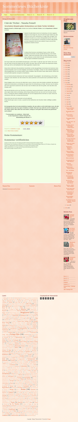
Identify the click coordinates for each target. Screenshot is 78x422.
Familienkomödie (33, 328)
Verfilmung (4, 408)
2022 (66, 69)
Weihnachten (12, 409)
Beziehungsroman (5, 309)
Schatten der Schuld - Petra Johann (70, 144)
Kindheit (19, 354)
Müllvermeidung (34, 374)
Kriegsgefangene (28, 357)
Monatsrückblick (33, 372)
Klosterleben (16, 356)
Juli (67, 95)
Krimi (3, 359)
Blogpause (36, 312)
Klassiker (30, 354)
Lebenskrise (16, 363)
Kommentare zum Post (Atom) (14, 189)
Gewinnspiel (15, 340)
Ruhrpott (17, 391)
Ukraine (24, 405)
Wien (37, 409)
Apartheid (8, 303)
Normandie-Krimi (5, 380)
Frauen (16, 332)
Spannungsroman (32, 396)
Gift (30, 340)
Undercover (35, 405)
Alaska (22, 299)
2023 (66, 67)
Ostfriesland (34, 382)
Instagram (66, 282)
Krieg (23, 357)
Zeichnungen (18, 412)
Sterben (18, 398)
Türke (20, 405)
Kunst (29, 360)
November (68, 86)
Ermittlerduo (29, 325)
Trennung (12, 405)
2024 (66, 65)
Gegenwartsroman (19, 337)
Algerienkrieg (27, 299)
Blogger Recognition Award (14, 312)
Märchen (20, 374)
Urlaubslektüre (20, 406)
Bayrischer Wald (34, 306)
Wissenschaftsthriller (28, 411)
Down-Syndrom (8, 321)
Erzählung (18, 327)
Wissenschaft (21, 411)
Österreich (22, 415)
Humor (16, 347)
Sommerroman (20, 396)
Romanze (9, 391)
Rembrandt (36, 387)
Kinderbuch (5, 354)
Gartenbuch (9, 336)
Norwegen (12, 380)
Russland (22, 391)
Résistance (27, 391)
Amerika (10, 302)
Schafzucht (35, 392)
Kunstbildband (35, 360)
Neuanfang (19, 377)
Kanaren (21, 353)
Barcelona (9, 306)
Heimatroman (23, 344)
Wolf (3, 412)
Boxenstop (27, 314)
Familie (34, 327)
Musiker (17, 373)
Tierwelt (5, 404)
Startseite (32, 186)
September (68, 91)
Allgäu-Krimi (9, 300)
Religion (31, 387)
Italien (10, 350)
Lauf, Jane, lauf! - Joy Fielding (70, 122)
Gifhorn (27, 340)
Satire (30, 392)
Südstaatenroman (22, 399)
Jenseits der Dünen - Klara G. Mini (70, 109)
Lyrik (22, 369)
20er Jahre (10, 298)
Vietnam (23, 408)
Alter (30, 300)
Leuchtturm (30, 364)
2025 (66, 63)
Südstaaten (16, 399)
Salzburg (25, 392)
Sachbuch (16, 130)
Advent (5, 299)
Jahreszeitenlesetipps (6, 351)
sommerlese (67, 45)
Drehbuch (14, 321)
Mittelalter (16, 372)
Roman (23, 389)
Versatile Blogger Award (11, 408)
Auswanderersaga (17, 305)
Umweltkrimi (29, 405)
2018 (66, 78)
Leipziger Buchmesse (33, 363)
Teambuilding (4, 401)
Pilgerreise (11, 384)
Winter (14, 411)
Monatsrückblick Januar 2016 (69, 197)
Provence (12, 386)
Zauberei (7, 412)
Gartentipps (20, 336)
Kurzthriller (26, 361)
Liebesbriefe (11, 366)
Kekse (36, 353)
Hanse (3, 344)
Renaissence (6, 389)
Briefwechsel (9, 315)
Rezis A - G (30, 15)
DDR (24, 318)
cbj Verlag (7, 414)
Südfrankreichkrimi (10, 399)
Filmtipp (36, 329)
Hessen (28, 344)
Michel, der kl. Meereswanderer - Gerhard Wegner (70, 131)
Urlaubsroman (27, 406)
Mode (21, 372)
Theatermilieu (27, 401)
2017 (66, 80)
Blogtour (5, 314)
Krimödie (13, 360)
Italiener (15, 350)
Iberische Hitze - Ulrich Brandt (69, 115)
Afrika (17, 299)
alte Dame (30, 412)
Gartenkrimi (15, 336)
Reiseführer (20, 387)
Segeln (21, 395)
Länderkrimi (27, 369)
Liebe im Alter (4, 366)
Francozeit (5, 332)
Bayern (21, 306)
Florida (18, 331)
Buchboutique (15, 315)
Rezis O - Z (50, 15)
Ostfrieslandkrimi (5, 383)
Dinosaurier (26, 319)
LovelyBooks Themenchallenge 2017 (13, 369)
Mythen (9, 374)
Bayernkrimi (27, 306)
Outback (16, 383)
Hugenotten (11, 347)
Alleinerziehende (34, 299)
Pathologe (35, 383)
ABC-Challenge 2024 (68, 289)
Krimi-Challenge (12, 359)
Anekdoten (34, 302)
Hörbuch (34, 347)
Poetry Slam (20, 384)
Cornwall (14, 318)
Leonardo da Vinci (5, 364)
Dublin (24, 322)
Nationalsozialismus (20, 376)
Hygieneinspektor (28, 347)
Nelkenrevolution (13, 377)
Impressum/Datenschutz (17, 15)
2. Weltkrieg (4, 298)
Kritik (18, 360)
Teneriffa (21, 401)
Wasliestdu (5, 409)
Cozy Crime (20, 318)
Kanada (16, 353)
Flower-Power (23, 331)
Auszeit (22, 305)
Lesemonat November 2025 (72, 216)
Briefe (5, 315)
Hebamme (11, 344)
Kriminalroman (31, 359)
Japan (14, 351)
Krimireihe (5, 360)
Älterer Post (57, 186)
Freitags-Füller (15, 334)
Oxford (20, 383)
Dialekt (22, 319)
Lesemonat (12, 364)
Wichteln (33, 409)
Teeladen (10, 401)
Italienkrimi (21, 350)
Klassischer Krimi (9, 356)
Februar (68, 106)
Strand (22, 398)
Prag (36, 384)
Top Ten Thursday (14, 404)
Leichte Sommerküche (24, 363)
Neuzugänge (27, 377)
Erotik (3, 327)
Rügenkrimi (4, 392)
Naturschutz (34, 376)
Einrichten (14, 324)
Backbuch (34, 305)
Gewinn (3, 340)
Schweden (4, 395)
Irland (27, 348)
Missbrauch (9, 372)
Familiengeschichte (23, 328)
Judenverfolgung (20, 351)
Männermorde (14, 374)
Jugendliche (35, 351)
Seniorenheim (34, 395)
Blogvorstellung (11, 314)
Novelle (17, 380)
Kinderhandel (14, 354)
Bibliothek (12, 309)
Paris (24, 383)
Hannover (34, 343)
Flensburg (14, 331)
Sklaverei (10, 396)
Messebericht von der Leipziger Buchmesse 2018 (72, 245)
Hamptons (22, 343)
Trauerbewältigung (5, 405)
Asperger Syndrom (14, 303)
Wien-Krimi (6, 411)
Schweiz (17, 395)
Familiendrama (5, 328)
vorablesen (4, 415)
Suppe (25, 398)
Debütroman (6, 319)
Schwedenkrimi (11, 395)
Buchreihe (35, 315)
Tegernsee (16, 401)
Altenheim (25, 300)
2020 (66, 74)
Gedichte (30, 336)
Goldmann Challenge (22, 341)
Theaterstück (34, 401)
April (67, 101)
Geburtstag (25, 336)
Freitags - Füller (5, 334)
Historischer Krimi (9, 346)
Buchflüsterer (23, 315)
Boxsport (31, 314)
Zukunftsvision (24, 412)
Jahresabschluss (27, 350)
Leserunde (25, 364)
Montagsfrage (5, 373)
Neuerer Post (6, 186)
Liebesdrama (16, 366)
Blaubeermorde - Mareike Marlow (70, 167)
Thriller (13, 402)
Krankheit (13, 357)
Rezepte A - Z (66, 284)
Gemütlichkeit (14, 338)
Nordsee (22, 379)
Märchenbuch (27, 374)
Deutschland (16, 319)
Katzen (32, 353)
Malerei (25, 370)
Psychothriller (26, 386)
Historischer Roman (20, 346)
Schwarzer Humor (32, 394)
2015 (66, 207)
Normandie (35, 379)
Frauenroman (33, 332)
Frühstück (32, 334)
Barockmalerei (15, 306)
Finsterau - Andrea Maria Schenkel (70, 186)
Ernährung (35, 325)
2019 (66, 76)
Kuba (21, 360)
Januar (67, 205)
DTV (28, 318)
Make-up (16, 370)
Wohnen (35, 411)
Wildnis (10, 411)
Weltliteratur (23, 409)
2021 (66, 71)
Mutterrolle (28, 373)
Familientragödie (13, 329)
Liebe (35, 364)
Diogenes (32, 319)
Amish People (17, 302)
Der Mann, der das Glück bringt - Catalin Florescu (70, 126)
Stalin (10, 398)
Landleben (4, 363)
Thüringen (26, 402)
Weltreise (28, 409)
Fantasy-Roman (26, 329)
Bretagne (36, 314)
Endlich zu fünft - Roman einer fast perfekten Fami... (70, 135)
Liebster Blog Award (33, 366)
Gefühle (12, 337)
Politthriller (26, 384)
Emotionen (34, 324)
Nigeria (10, 379)
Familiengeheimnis (13, 328)
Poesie (16, 384)
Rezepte (12, 389)
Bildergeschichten (33, 309)
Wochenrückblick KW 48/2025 (72, 258)
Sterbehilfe (13, 398)
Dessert (11, 319)
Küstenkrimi (33, 361)
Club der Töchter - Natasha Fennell (70, 152)
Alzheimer (34, 300)
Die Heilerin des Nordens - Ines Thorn (72, 229)
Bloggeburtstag (30, 310)
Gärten (12, 343)
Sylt (35, 398)
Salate (21, 392)
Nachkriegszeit (11, 376)
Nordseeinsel (28, 379)
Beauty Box (4, 307)
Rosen (13, 391)
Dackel (33, 318)
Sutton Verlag (30, 398)
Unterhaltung (4, 406)
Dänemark (29, 322)
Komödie (35, 356)
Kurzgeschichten (14, 361)
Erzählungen (24, 327)
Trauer (35, 404)
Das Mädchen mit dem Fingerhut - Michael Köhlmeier (70, 201)
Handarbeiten (28, 343)
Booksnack (17, 314)
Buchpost (29, 315)
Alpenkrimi (19, 300)
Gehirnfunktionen (28, 337)
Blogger (35, 310)
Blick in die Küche (70, 158)
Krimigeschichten (21, 359)
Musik (13, 373)
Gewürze (22, 340)
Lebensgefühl (10, 363)
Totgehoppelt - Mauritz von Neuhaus (69, 148)
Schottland (18, 394)
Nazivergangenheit (5, 377)
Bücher (8, 317)
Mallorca (30, 370)
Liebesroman (24, 366)
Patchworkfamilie (29, 383)
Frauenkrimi (27, 332)
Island (34, 348)
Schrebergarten (24, 394)
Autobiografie (27, 305)
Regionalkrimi (5, 387)
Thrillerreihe (20, 402)
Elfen (24, 324)
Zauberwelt (12, 412)
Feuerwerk (32, 329)
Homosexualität (4, 347)
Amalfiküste (4, 302)
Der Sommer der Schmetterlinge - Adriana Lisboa (70, 177)
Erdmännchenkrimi (23, 325)
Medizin (34, 370)
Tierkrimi (36, 402)
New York (35, 377)
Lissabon (8, 367)
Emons (28, 324)
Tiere (31, 402)
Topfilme (24, 404)
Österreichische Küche (30, 415)
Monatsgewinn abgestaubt (69, 173)
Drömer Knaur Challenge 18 (16, 322)
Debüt (36, 318)
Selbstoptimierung (27, 395)
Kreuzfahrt (19, 357)
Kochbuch (22, 356)
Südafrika (3, 399)
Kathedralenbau (26, 353)
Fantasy (19, 329)
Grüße (8, 343)
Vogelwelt (29, 408)
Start (5, 15)
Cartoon (16, 317)
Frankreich (10, 332)
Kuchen (25, 360)
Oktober (68, 88)
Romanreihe (33, 389)
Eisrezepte (19, 324)
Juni (67, 97)
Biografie (4, 310)
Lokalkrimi (27, 367)
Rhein (18, 389)
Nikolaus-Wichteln (16, 379)
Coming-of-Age (8, 318)
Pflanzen (6, 384)
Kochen (29, 356)
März (67, 104)
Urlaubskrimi (15, 406)
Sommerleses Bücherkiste (25, 6)
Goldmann (14, 341)
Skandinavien (4, 396)
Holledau (30, 346)
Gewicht (35, 338)
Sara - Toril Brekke (70, 170)
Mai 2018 (11, 370)
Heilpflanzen (16, 344)
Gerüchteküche (20, 338)
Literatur (21, 367)
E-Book (34, 322)
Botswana (22, 314)
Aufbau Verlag (29, 303)
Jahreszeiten (34, 350)
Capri (12, 317)
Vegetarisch (33, 406)
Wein (19, 409)
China (31, 317)
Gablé (4, 336)
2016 (66, 82)
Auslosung (4, 305)
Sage (17, 392)
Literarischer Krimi (15, 367)
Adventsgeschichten (11, 299)
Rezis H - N (40, 15)
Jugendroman (11, 353)
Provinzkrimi (19, 386)
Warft (37, 408)
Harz (6, 344)
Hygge (23, 347)
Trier (17, 405)
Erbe (17, 325)
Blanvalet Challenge (21, 310)
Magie (7, 370)
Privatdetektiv (4, 386)
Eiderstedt (4, 324)
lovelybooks (22, 414)
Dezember (68, 84)
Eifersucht (9, 324)
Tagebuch (31, 399)
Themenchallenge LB (5, 402)
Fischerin (9, 331)
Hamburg (17, 343)
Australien (10, 305)
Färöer (37, 334)
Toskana (29, 404)
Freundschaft (26, 334)
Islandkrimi (4, 350)
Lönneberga (32, 369)
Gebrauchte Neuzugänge (69, 164)
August (68, 93)
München (4, 376)
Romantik (4, 391)
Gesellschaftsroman (28, 338)
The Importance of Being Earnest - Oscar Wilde (70, 193)
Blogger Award (5, 312)
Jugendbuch (27, 351)
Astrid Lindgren (21, 303)
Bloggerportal (25, 312)
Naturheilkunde (27, 376)
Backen (3, 306)
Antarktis (3, 303)
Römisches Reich (34, 391)
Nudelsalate (27, 380)
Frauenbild (21, 332)
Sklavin (15, 396)
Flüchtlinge (29, 331)
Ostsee (11, 383)
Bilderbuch (23, 309)
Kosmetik (4, 357)
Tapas (36, 399)
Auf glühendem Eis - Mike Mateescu (70, 161)
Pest (3, 384)
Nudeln (22, 380)
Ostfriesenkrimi (27, 382)
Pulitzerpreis (34, 386)
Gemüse (8, 338)
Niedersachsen (4, 379)
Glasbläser (35, 340)
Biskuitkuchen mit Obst (12, 310)
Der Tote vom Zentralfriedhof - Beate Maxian (70, 182)
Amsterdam (29, 302)
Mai (67, 99)
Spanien (26, 396)
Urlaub (10, 406)
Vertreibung (19, 408)
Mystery (32, 373)
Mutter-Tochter (11, 130)
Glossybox (4, 341)
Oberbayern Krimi (33, 380)
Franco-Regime (35, 331)
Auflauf (35, 303)
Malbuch (20, 370)
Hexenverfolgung (34, 344)
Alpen (15, 300)
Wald (33, 408)
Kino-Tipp (24, 354)
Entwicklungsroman (11, 325)
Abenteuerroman (17, 298)
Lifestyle (3, 367)
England (4, 325)
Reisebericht (14, 387)
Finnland (5, 331)
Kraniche (8, 357)
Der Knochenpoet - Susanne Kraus (70, 155)
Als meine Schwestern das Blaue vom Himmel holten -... (70, 140)
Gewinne (9, 340)
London (31, 367)
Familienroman (5, 329)
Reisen (26, 387)
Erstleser (13, 327)
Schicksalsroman (11, 394)
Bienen (17, 309)
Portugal (31, 384)
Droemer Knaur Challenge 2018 (24, 321)
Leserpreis (20, 364)
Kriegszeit (35, 357)
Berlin (21, 307)
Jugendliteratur (4, 353)
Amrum (23, 302)
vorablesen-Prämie (14, 415)
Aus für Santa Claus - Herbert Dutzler (70, 189)
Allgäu (3, 300)
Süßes (28, 399)
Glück (10, 341)
